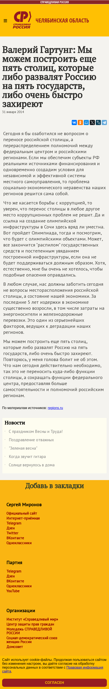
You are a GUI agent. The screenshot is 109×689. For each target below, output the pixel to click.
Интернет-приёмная (23, 518)
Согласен (54, 682)
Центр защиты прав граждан (30, 624)
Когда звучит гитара (25, 457)
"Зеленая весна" (20, 449)
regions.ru (55, 408)
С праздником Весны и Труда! (33, 432)
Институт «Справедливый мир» (32, 619)
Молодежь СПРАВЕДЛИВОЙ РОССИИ (29, 631)
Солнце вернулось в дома (29, 465)
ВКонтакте (15, 538)
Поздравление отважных (29, 440)
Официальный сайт (21, 513)
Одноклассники (18, 543)
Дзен (10, 528)
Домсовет (14, 647)
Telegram (13, 523)
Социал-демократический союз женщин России (31, 640)
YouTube (12, 591)
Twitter (12, 533)
